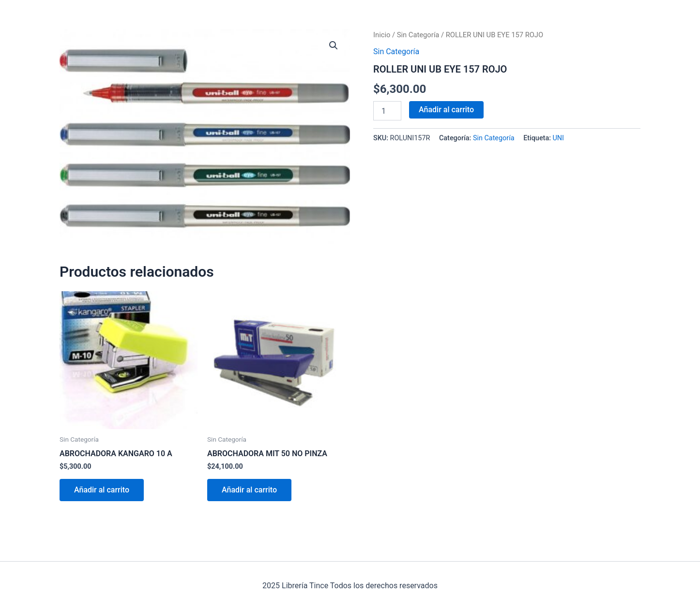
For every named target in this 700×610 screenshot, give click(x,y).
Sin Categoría (418, 34)
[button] (333, 45)
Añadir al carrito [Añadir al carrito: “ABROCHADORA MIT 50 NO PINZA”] (249, 489)
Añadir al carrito (446, 109)
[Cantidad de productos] (387, 110)
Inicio (381, 34)
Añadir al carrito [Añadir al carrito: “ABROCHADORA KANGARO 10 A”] (101, 489)
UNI (558, 138)
